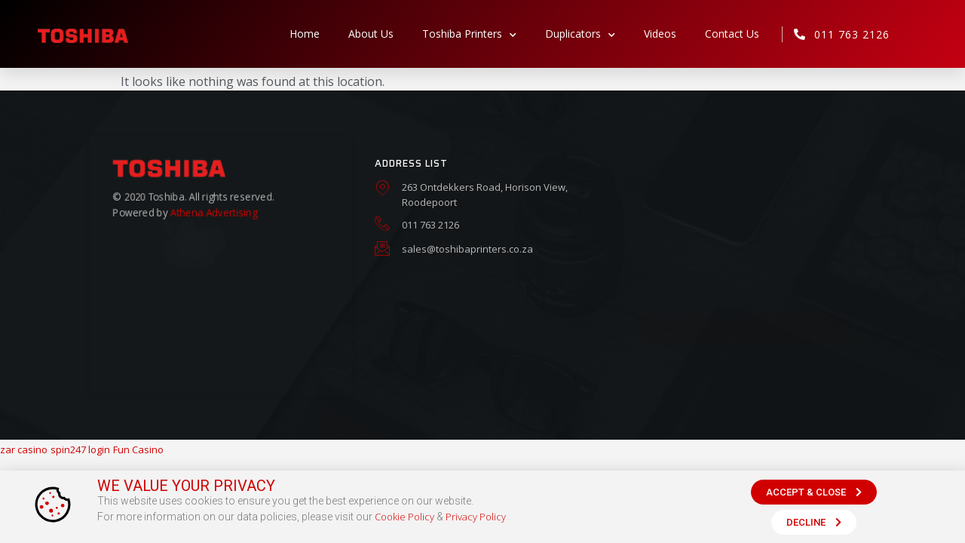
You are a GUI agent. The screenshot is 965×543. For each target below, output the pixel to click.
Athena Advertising (213, 211)
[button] (814, 492)
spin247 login (80, 449)
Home (305, 33)
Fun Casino (138, 449)
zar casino (23, 449)
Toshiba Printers (469, 34)
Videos (660, 33)
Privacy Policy (476, 516)
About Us (371, 33)
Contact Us (732, 33)
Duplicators (580, 34)
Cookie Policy (404, 516)
